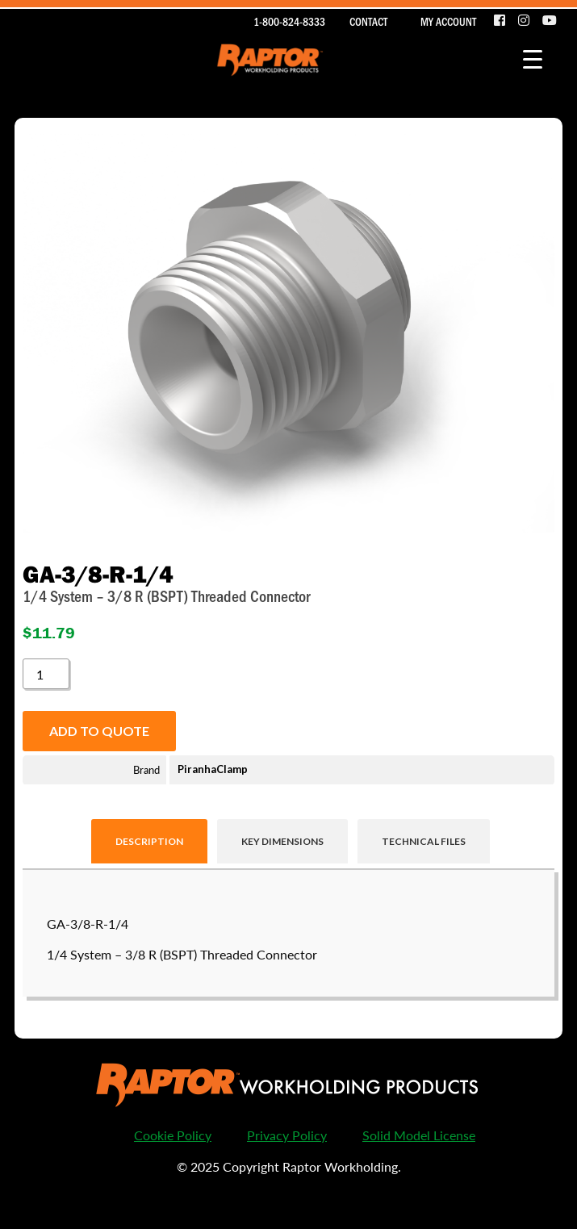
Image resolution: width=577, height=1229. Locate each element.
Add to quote (99, 730)
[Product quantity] (46, 673)
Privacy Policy (287, 1135)
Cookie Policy (172, 1135)
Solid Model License (418, 1135)
